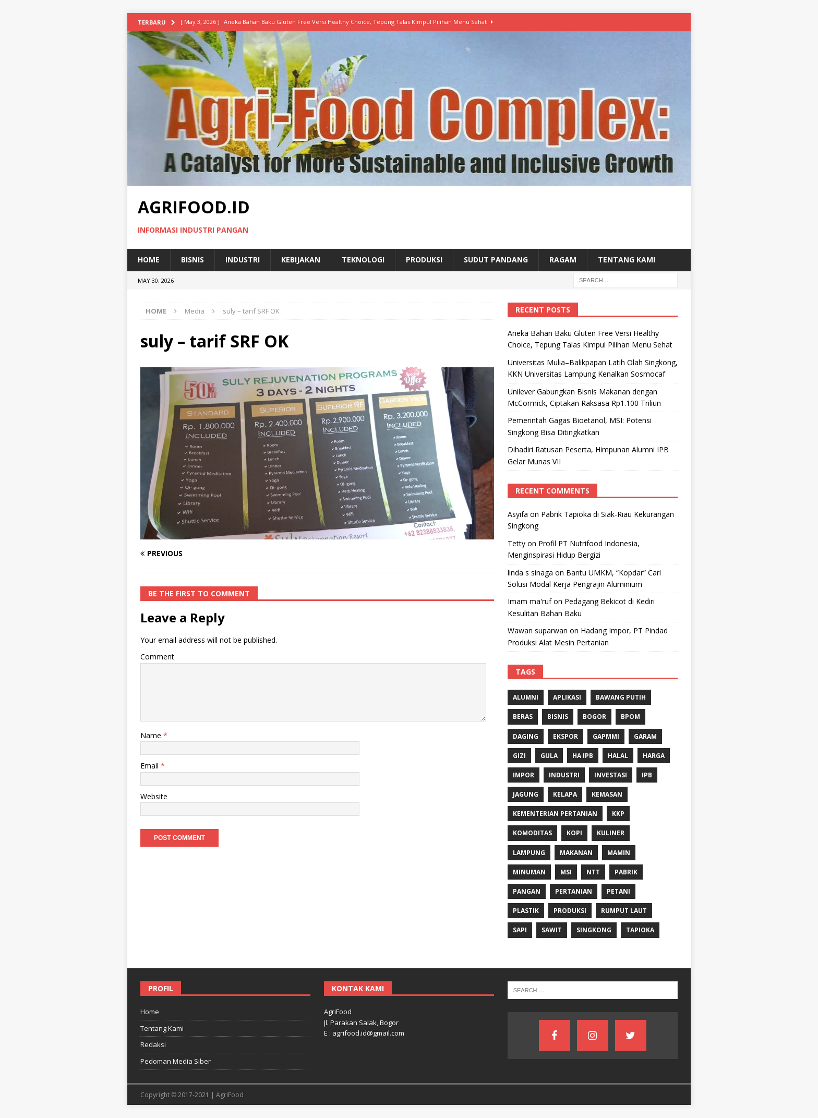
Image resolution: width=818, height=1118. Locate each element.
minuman (529, 872)
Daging (525, 736)
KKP (618, 813)
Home (149, 260)
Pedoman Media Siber (175, 1061)
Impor (523, 775)
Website (153, 796)
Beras (523, 716)
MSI (566, 872)
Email (150, 766)
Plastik (526, 910)
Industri (242, 260)
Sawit (552, 929)
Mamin (618, 852)
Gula (549, 755)
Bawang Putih (621, 697)
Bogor (594, 716)
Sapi (520, 929)
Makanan (576, 852)
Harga (654, 755)
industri (564, 775)
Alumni (525, 697)
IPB (647, 775)
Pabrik (626, 872)
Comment (157, 657)
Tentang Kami (626, 260)
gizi (519, 755)
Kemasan (607, 794)
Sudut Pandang (496, 260)
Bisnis (192, 260)
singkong (593, 929)
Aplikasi (567, 697)
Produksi (424, 260)
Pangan (526, 891)
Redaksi (153, 1044)
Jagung (525, 794)
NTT (593, 872)
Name (151, 735)
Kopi (574, 832)
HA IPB (582, 755)
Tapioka (640, 929)
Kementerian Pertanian (555, 813)
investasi (610, 775)
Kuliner (610, 832)
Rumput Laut (624, 910)
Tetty (516, 543)
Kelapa (565, 794)
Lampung (529, 852)
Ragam (562, 260)
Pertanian (573, 891)
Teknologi (363, 260)
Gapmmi (606, 736)
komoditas (532, 832)
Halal (618, 755)
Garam (645, 736)
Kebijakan (300, 260)
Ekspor (565, 736)
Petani (618, 891)
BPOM (630, 716)
